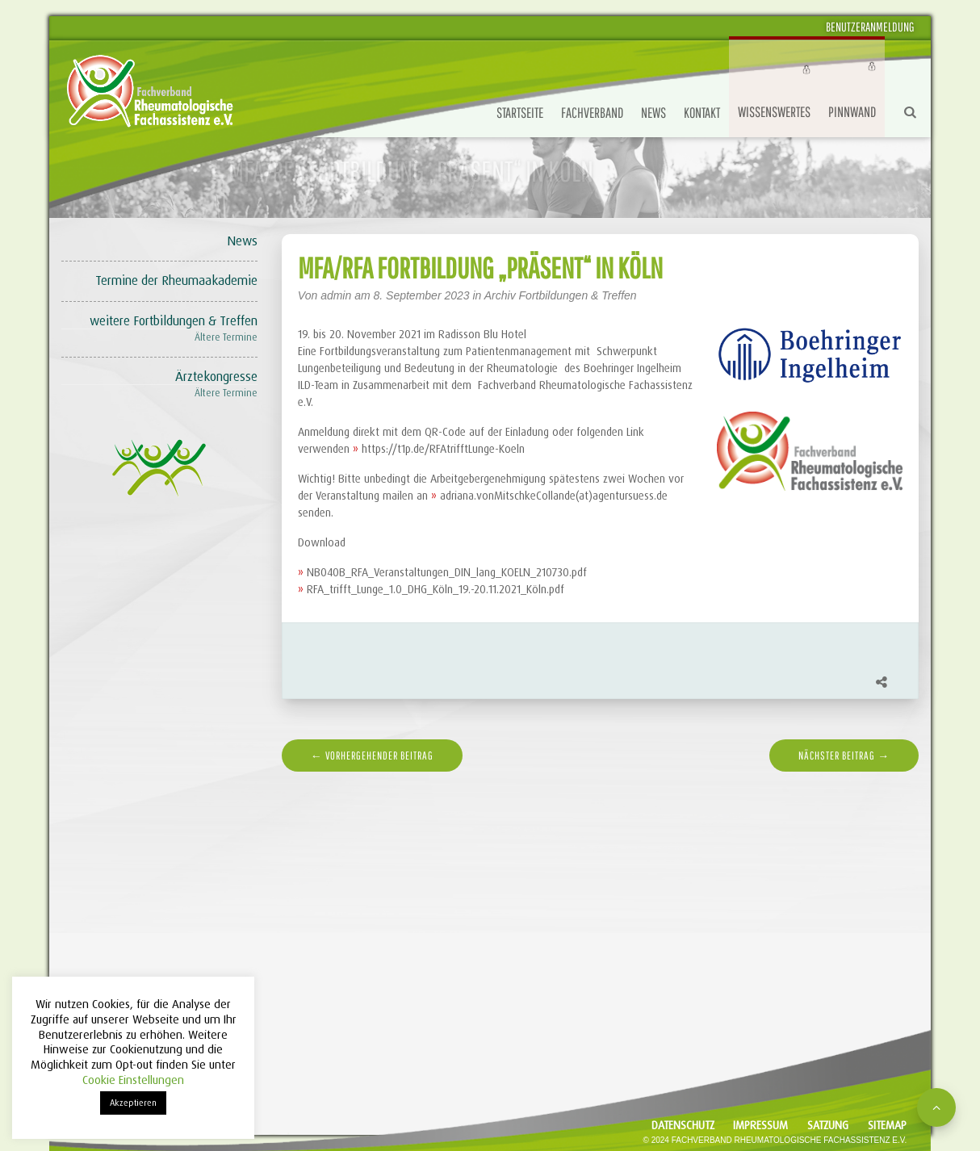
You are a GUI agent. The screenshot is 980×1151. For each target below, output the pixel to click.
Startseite (519, 112)
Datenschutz (682, 1125)
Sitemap (887, 1125)
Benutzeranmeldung (870, 26)
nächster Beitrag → (844, 755)
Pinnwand (852, 111)
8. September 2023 (423, 295)
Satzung (827, 1125)
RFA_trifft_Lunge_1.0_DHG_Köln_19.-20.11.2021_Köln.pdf (435, 589)
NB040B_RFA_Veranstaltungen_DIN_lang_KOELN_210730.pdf (447, 572)
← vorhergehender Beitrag (372, 755)
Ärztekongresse (216, 376)
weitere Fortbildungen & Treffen (174, 320)
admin (335, 295)
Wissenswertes (774, 111)
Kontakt (702, 112)
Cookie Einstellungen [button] (133, 1080)
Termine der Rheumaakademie (176, 280)
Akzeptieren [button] (133, 1102)
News (653, 112)
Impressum (760, 1125)
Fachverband (592, 112)
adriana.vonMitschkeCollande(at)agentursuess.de (554, 495)
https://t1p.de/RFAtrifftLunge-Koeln (443, 449)
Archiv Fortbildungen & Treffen (560, 295)
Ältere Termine (226, 337)
